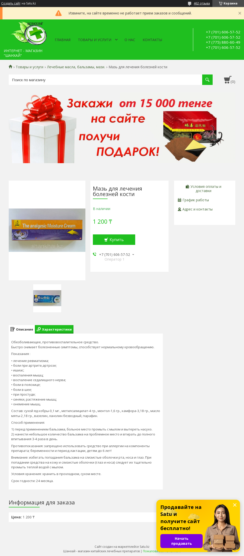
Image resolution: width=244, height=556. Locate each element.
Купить (117, 239)
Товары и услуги (94, 39)
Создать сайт (10, 3)
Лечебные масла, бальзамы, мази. (76, 67)
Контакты (152, 39)
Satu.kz (144, 547)
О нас (129, 39)
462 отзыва (202, 3)
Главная (62, 39)
